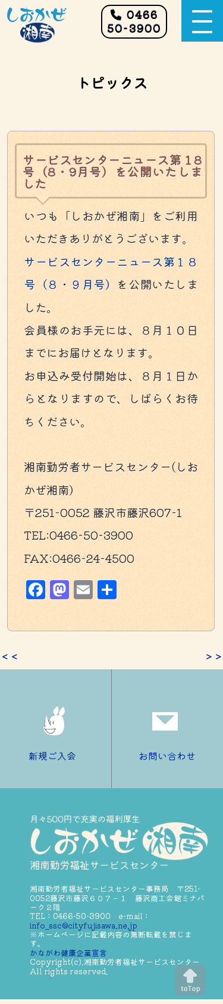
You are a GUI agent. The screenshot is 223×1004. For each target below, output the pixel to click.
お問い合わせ (167, 729)
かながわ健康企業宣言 (68, 952)
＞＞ (213, 656)
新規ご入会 (55, 729)
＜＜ (9, 656)
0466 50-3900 (134, 21)
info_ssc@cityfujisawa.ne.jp (83, 925)
